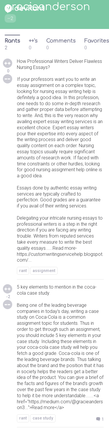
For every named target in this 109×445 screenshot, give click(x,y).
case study (43, 418)
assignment (44, 270)
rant (23, 270)
